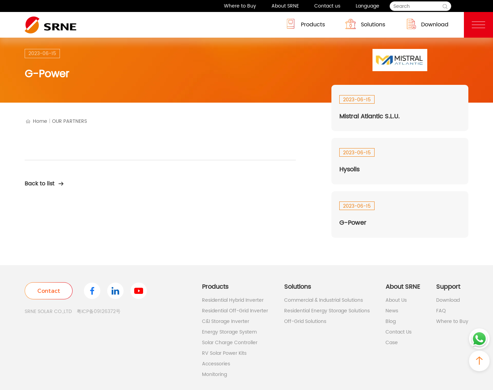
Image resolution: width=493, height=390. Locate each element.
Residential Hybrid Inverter (233, 300)
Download (427, 24)
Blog (390, 321)
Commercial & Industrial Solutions (323, 300)
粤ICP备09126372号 (99, 311)
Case (391, 343)
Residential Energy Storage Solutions (327, 311)
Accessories (216, 364)
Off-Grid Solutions (305, 321)
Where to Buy (240, 6)
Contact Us (398, 332)
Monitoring (214, 374)
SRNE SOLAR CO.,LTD (48, 311)
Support (448, 287)
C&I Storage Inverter (225, 321)
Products (305, 24)
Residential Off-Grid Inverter (235, 311)
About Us (396, 300)
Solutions (365, 24)
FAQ (441, 311)
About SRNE (285, 6)
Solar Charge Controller (229, 343)
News (391, 311)
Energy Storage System (229, 332)
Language (367, 6)
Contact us (327, 6)
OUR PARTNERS (69, 121)
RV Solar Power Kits (224, 353)
